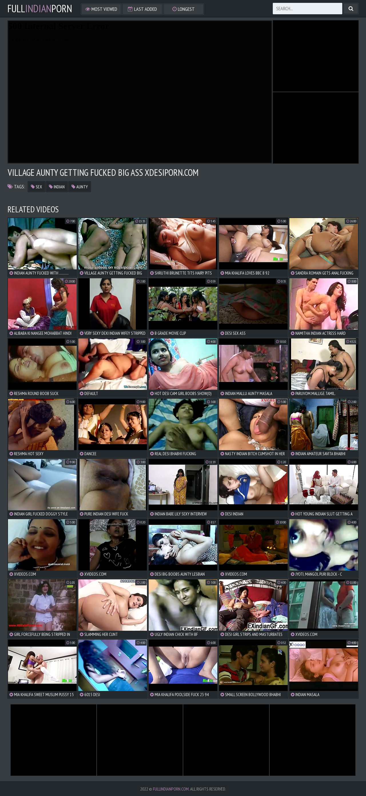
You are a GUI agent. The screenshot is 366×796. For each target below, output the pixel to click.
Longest (183, 9)
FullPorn (39, 8)
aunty (79, 187)
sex (36, 187)
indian (57, 187)
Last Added (142, 9)
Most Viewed (101, 9)
